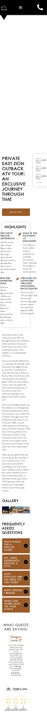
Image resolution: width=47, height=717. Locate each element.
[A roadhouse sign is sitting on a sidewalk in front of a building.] (12, 509)
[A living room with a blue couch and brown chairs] (26, 509)
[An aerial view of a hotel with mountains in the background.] (5, 509)
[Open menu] (20, 7)
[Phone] (40, 11)
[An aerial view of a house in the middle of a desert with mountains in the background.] (19, 509)
